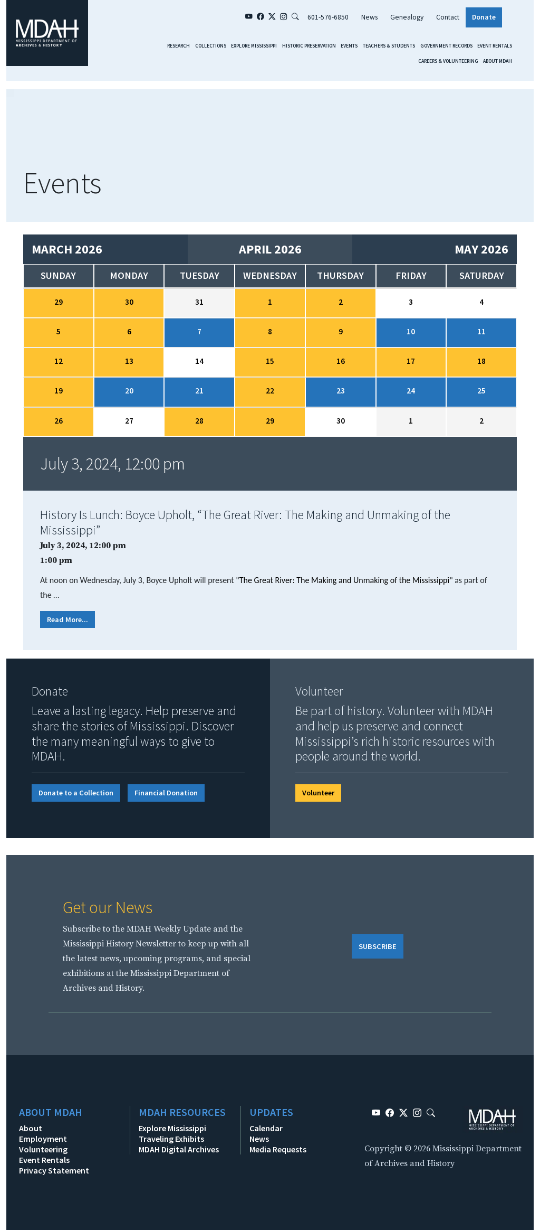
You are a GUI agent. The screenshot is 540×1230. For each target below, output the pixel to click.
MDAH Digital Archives (179, 1149)
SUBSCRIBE (378, 946)
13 (129, 361)
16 (340, 361)
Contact (447, 17)
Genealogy (406, 17)
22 (270, 391)
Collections (210, 46)
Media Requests (277, 1149)
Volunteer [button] (318, 792)
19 (58, 391)
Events (349, 46)
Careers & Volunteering (448, 61)
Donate (484, 17)
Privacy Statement (54, 1170)
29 (58, 302)
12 (58, 361)
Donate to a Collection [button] (75, 792)
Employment (43, 1138)
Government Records (446, 46)
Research (178, 46)
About (30, 1128)
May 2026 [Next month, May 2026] (481, 249)
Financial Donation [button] (166, 792)
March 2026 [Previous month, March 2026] (67, 249)
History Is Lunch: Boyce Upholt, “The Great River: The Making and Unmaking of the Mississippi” (245, 522)
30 (129, 302)
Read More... (67, 619)
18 (481, 361)
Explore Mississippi (254, 46)
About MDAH (497, 61)
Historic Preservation (309, 46)
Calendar (266, 1128)
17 (411, 361)
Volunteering (43, 1149)
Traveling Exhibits (171, 1138)
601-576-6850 (328, 17)
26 (58, 421)
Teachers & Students (389, 46)
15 (270, 361)
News (369, 17)
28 (199, 421)
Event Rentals (494, 46)
